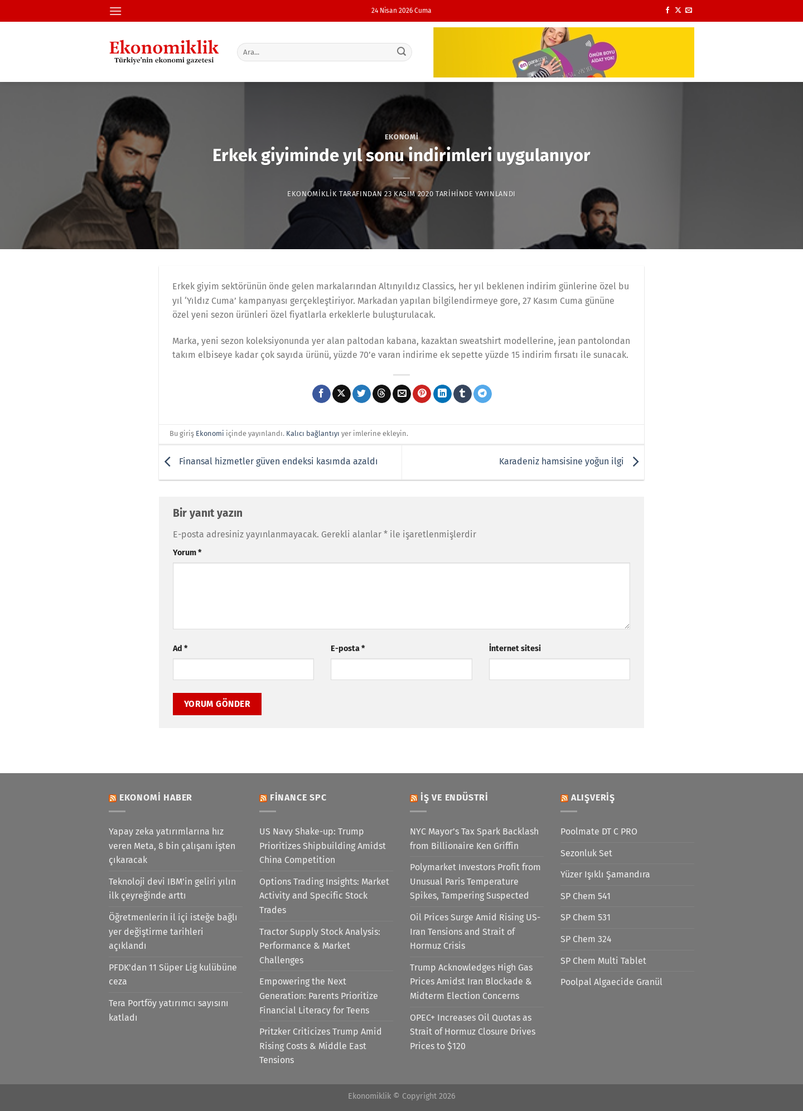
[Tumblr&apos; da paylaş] (462, 394)
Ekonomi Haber (155, 797)
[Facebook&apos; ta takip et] (667, 10)
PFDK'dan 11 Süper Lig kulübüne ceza (173, 974)
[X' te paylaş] (341, 394)
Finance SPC (298, 797)
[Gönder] (402, 51)
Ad (180, 648)
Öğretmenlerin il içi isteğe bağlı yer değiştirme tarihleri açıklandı (173, 931)
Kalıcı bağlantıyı (313, 433)
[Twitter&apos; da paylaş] (361, 394)
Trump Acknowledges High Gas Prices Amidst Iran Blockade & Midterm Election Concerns (471, 981)
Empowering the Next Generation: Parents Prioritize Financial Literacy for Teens (318, 995)
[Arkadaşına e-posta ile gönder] (402, 394)
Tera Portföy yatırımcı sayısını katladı (169, 1010)
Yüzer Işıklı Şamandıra (605, 874)
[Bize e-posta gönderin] (688, 10)
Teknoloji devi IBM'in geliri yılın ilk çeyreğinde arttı (172, 888)
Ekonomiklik (312, 194)
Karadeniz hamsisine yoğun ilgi (571, 462)
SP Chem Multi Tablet (603, 960)
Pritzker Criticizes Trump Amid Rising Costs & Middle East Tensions (320, 1045)
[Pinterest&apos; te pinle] (422, 394)
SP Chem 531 (585, 917)
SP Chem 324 (586, 939)
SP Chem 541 (585, 896)
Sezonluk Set (586, 853)
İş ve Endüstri (454, 797)
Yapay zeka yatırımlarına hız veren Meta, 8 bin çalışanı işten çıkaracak (172, 845)
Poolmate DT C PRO (598, 831)
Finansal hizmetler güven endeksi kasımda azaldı (268, 462)
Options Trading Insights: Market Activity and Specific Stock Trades (324, 895)
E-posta (348, 648)
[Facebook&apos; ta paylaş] (321, 394)
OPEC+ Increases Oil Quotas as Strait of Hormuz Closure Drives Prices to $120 (472, 1031)
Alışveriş (593, 797)
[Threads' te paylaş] (382, 394)
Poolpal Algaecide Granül (611, 982)
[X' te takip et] (678, 10)
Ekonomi (402, 137)
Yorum (187, 552)
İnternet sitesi (515, 648)
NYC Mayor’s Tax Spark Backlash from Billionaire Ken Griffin (474, 838)
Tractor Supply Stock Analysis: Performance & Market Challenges (319, 946)
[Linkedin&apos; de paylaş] (442, 394)
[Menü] (115, 11)
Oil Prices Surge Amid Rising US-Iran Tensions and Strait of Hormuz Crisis (475, 931)
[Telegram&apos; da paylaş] (482, 394)
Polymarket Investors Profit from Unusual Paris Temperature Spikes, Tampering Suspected (475, 881)
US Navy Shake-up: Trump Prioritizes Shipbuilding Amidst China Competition (322, 845)
